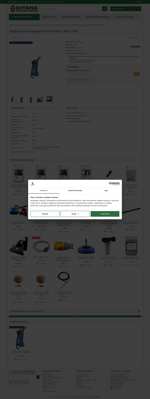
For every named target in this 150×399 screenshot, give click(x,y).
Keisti (75, 214)
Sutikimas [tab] (44, 190)
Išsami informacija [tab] (75, 190)
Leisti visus (105, 214)
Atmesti (45, 214)
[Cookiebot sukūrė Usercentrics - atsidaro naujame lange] (110, 183)
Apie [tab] (106, 190)
